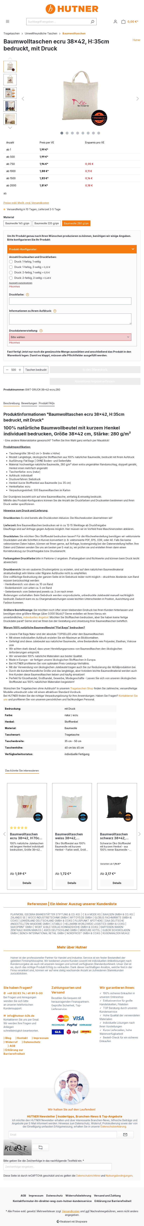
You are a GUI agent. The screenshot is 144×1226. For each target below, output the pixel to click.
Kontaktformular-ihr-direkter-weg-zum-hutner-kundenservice (52, 1201)
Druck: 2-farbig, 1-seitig (32, 272)
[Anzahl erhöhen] (20, 369)
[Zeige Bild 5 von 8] (82, 133)
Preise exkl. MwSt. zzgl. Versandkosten (26, 202)
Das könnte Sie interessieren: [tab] (22, 770)
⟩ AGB (11, 1046)
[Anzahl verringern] (7, 369)
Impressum (36, 1195)
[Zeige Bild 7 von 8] (93, 133)
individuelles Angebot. (36, 617)
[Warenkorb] (129, 21)
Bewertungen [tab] (29, 403)
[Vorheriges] (22, 98)
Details (27, 882)
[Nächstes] (137, 98)
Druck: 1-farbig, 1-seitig (27, 261)
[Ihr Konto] (115, 21)
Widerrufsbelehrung (78, 1195)
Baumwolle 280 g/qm (76, 223)
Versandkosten (71, 1211)
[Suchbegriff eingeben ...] (57, 21)
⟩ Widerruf (11, 1042)
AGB (23, 1195)
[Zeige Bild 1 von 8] (61, 133)
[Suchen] (92, 21)
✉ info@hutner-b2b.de (19, 1015)
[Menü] (8, 21)
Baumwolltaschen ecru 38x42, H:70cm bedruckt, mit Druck (26, 836)
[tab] (12, 403)
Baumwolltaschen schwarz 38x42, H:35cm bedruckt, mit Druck (117, 836)
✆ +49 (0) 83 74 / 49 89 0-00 (23, 993)
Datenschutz (54, 1195)
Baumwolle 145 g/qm (17, 223)
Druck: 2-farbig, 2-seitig (32, 277)
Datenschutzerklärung (113, 1126)
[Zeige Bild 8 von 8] (98, 133)
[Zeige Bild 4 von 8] (77, 133)
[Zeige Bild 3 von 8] (72, 133)
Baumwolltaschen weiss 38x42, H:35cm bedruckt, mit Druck (72, 836)
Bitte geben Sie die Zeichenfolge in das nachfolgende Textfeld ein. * (44, 1160)
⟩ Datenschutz (31, 1042)
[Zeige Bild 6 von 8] (88, 133)
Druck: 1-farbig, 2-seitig (32, 266)
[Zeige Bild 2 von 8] (67, 133)
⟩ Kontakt (21, 1038)
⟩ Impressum (40, 1038)
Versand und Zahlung (107, 1195)
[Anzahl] (14, 369)
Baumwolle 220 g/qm (47, 223)
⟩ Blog (7, 1038)
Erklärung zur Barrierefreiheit (112, 1201)
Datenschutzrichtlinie (88, 1175)
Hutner (136, 39)
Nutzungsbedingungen (119, 1175)
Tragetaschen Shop (81, 688)
